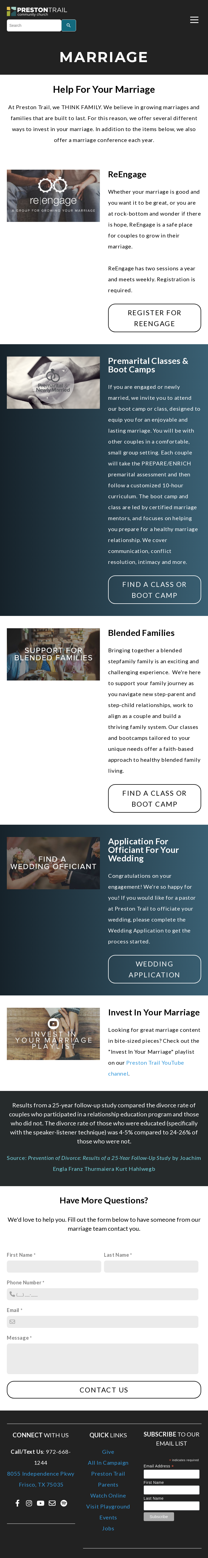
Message (18, 1338)
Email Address (159, 1466)
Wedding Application (155, 969)
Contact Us (104, 1390)
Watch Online (108, 1495)
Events (108, 1517)
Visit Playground (108, 1506)
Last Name (116, 1255)
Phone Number (24, 1282)
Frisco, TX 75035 (41, 1484)
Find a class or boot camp (154, 589)
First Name (20, 1255)
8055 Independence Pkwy (40, 1473)
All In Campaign (108, 1462)
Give (108, 1451)
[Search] (68, 25)
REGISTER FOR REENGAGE (155, 318)
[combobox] (34, 25)
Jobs (108, 1528)
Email (13, 1310)
